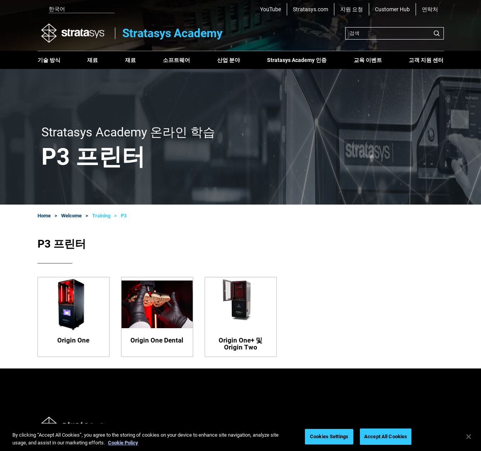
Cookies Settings (329, 436)
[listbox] (76, 9)
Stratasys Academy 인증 (297, 60)
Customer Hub (392, 9)
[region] (240, 437)
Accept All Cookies (385, 436)
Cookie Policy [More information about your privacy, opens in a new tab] (123, 443)
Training (101, 216)
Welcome (71, 216)
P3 (124, 216)
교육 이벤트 (368, 60)
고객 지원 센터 (426, 60)
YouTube (270, 9)
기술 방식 (49, 60)
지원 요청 (351, 9)
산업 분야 (228, 60)
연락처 (430, 9)
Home (44, 216)
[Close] (468, 436)
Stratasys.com (310, 9)
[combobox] (394, 33)
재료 (92, 60)
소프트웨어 (176, 60)
